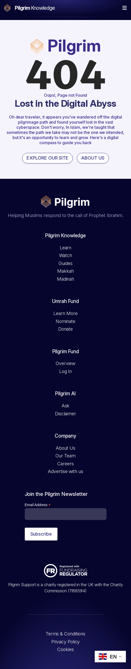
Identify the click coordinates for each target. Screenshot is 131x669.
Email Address (38, 505)
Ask (66, 405)
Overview (65, 363)
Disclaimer (65, 413)
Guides (65, 263)
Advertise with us (65, 471)
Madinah (65, 279)
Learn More (65, 313)
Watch (65, 255)
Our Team (65, 455)
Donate (65, 329)
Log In (65, 371)
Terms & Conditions (65, 633)
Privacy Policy (65, 641)
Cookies (65, 649)
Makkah (65, 271)
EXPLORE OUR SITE (47, 158)
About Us (65, 448)
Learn (66, 247)
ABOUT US (92, 158)
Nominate (65, 321)
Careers (65, 463)
